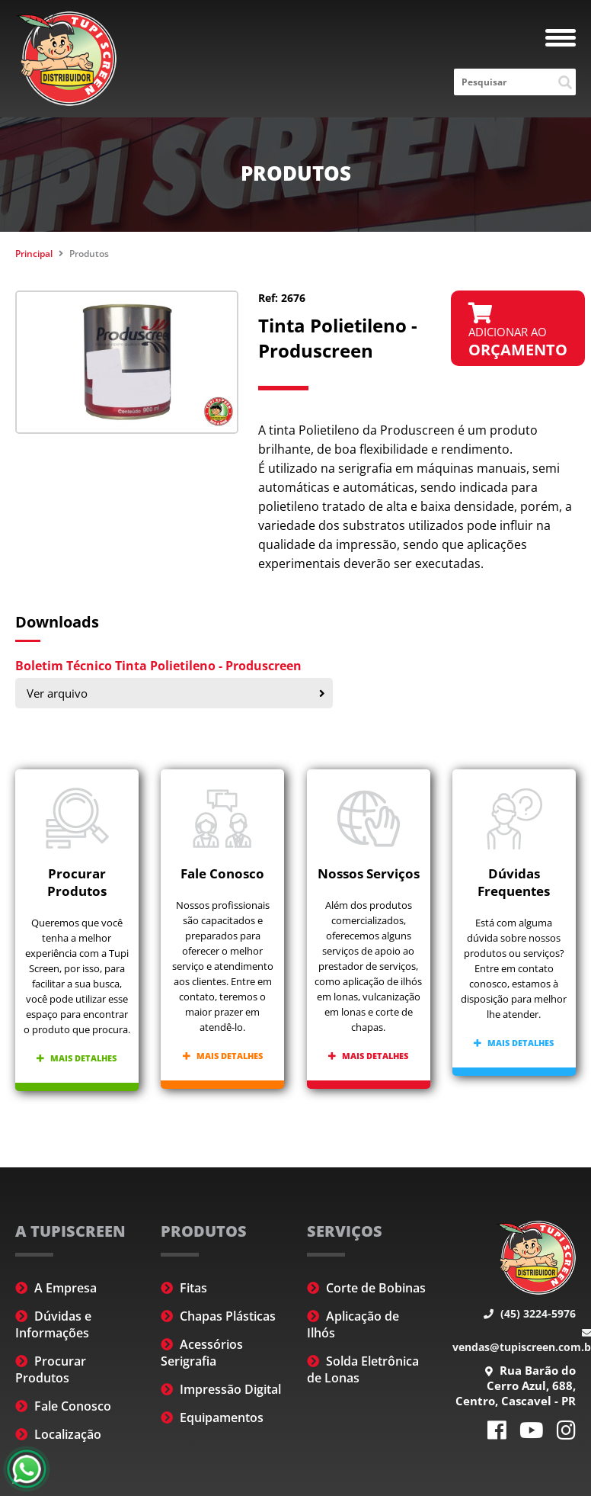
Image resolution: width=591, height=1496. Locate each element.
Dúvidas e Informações (53, 1324)
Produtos (89, 253)
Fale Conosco (63, 1406)
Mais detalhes (77, 1058)
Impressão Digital (221, 1389)
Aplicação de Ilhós (353, 1324)
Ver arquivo (176, 693)
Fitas (184, 1287)
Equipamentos (212, 1417)
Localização (58, 1434)
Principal (34, 253)
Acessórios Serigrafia (202, 1352)
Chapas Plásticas (218, 1316)
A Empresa (56, 1287)
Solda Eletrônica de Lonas (363, 1369)
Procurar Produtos (50, 1369)
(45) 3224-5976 (530, 1313)
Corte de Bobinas (366, 1287)
